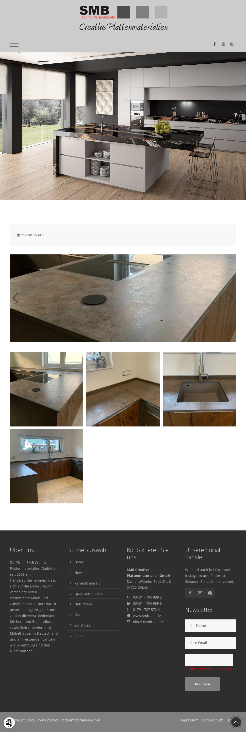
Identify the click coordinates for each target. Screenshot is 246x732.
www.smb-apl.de (147, 615)
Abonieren (202, 684)
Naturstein (83, 604)
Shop (78, 635)
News (78, 572)
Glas (78, 614)
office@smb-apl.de (148, 621)
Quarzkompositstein (91, 593)
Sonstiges (82, 625)
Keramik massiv (87, 583)
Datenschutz (212, 720)
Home (79, 562)
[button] (9, 722)
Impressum (189, 720)
